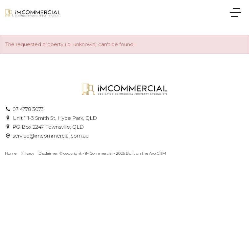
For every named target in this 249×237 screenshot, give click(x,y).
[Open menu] (235, 12)
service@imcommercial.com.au (50, 136)
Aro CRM (157, 153)
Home (10, 153)
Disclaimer (48, 153)
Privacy (27, 153)
